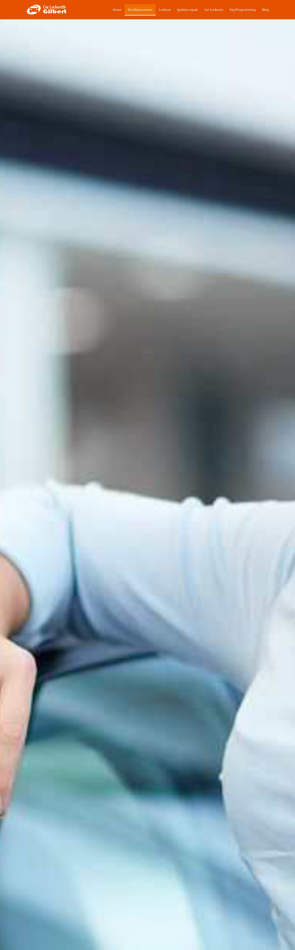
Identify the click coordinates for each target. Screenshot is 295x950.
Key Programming (243, 9)
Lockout (165, 9)
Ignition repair (187, 9)
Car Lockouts (213, 9)
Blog (265, 9)
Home (117, 9)
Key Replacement (140, 9)
